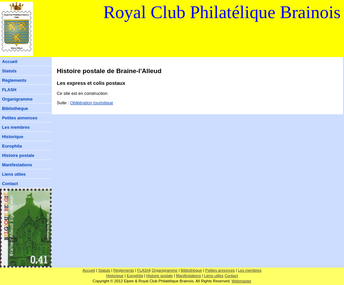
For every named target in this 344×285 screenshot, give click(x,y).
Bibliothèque (15, 108)
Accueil (9, 61)
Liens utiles (14, 174)
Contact (10, 183)
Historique (12, 136)
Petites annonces (19, 117)
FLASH (9, 89)
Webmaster (242, 281)
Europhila (12, 146)
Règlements (14, 80)
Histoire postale (18, 155)
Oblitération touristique (91, 102)
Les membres (16, 127)
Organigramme (17, 99)
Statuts (9, 70)
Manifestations (17, 164)
